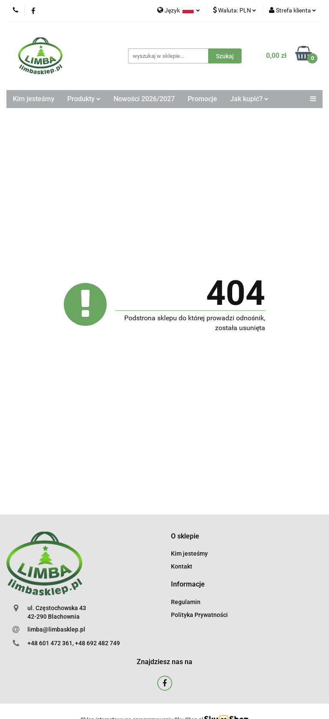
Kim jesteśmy (33, 99)
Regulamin (185, 602)
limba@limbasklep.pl (56, 629)
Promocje (202, 99)
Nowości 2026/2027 (144, 99)
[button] (185, 536)
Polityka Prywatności (199, 614)
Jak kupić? (249, 99)
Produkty (84, 99)
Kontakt (181, 566)
